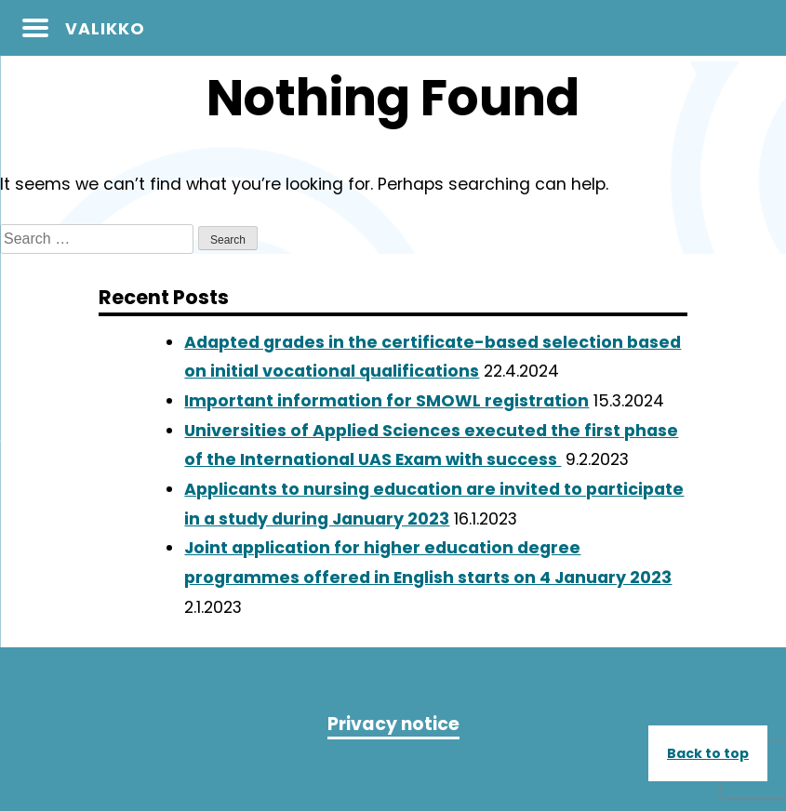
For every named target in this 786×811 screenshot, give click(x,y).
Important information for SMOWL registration (386, 401)
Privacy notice (393, 724)
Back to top (708, 753)
